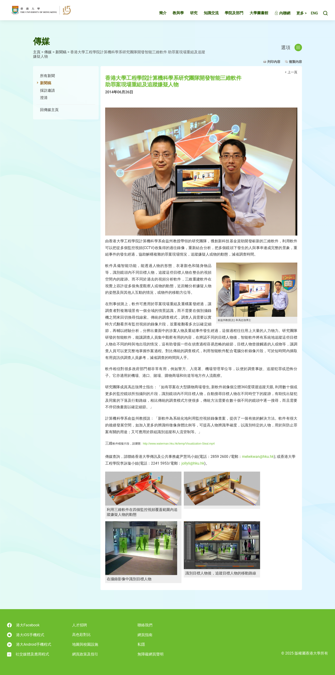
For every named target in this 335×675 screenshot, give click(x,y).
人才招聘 (79, 625)
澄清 (43, 97)
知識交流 (206, 15)
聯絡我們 (144, 625)
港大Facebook (23, 625)
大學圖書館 (254, 15)
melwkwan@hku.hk (258, 456)
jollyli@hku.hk (192, 463)
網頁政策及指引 (85, 654)
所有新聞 (47, 76)
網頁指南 (144, 635)
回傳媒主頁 (49, 110)
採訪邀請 (47, 90)
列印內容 (273, 62)
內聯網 (277, 16)
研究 (189, 15)
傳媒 (48, 52)
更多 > (296, 16)
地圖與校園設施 (85, 644)
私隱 (141, 644)
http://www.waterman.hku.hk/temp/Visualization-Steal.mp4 (179, 443)
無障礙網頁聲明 (150, 654)
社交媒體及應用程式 (28, 654)
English (312, 16)
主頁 (36, 52)
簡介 (158, 15)
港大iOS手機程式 (25, 634)
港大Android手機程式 (29, 644)
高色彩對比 (81, 634)
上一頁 (292, 72)
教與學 (173, 15)
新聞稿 (61, 52)
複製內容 (295, 62)
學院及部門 (229, 15)
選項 (291, 47)
